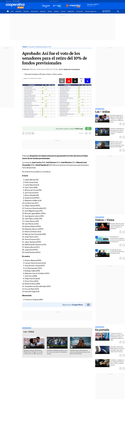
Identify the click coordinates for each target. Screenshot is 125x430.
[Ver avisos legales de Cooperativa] (103, 13)
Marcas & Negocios (90, 11)
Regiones (43, 11)
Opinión (56, 11)
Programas (79, 11)
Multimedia (71, 11)
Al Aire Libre (34, 11)
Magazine (18, 11)
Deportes (26, 11)
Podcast (63, 11)
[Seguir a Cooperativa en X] (16, 1)
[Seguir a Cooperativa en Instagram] (18, 1)
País (12, 11)
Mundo (50, 11)
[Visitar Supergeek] (109, 13)
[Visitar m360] (106, 13)
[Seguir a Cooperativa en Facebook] (14, 1)
